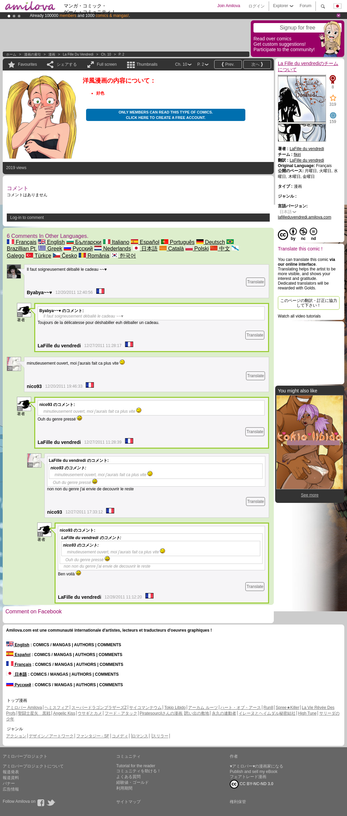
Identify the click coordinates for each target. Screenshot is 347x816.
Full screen (107, 64)
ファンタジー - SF (92, 736)
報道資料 (11, 777)
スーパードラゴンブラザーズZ (99, 707)
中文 (220, 248)
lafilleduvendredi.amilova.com (304, 217)
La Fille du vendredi (78, 54)
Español (145, 242)
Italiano (116, 242)
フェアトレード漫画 (248, 776)
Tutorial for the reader (135, 765)
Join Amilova (228, 5)
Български (84, 242)
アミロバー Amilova (24, 707)
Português (178, 242)
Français (22, 242)
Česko (65, 256)
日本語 (145, 248)
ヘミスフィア (56, 707)
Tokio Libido (175, 707)
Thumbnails (147, 64)
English (51, 242)
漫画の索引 (32, 54)
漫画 (51, 54)
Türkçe (38, 256)
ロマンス (140, 736)
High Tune (307, 713)
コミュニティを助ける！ (138, 771)
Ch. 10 (106, 54)
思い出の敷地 (197, 713)
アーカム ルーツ (203, 707)
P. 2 (121, 54)
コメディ (120, 736)
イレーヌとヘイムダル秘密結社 (267, 713)
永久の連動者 (224, 713)
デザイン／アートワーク (51, 736)
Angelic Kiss (64, 713)
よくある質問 (128, 776)
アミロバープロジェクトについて (33, 766)
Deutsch (210, 242)
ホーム (11, 54)
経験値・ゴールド (132, 782)
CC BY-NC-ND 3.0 (251, 784)
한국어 (123, 256)
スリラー (160, 736)
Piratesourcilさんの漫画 (161, 713)
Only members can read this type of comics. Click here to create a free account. (166, 115)
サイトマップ (128, 801)
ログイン (256, 6)
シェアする (67, 64)
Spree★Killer (288, 707)
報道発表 (11, 772)
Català (171, 248)
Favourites (27, 64)
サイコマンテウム (145, 707)
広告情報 (11, 789)
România (94, 256)
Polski (197, 248)
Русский (78, 248)
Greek (50, 248)
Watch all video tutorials (299, 316)
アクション (16, 736)
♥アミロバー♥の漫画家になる (256, 766)
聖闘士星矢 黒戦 (34, 713)
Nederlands (112, 248)
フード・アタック (121, 713)
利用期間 (124, 788)
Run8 (268, 707)
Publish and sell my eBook (254, 771)
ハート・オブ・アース (240, 707)
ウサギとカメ (90, 713)
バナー (9, 783)
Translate (255, 282)
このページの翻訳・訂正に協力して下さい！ (308, 303)
